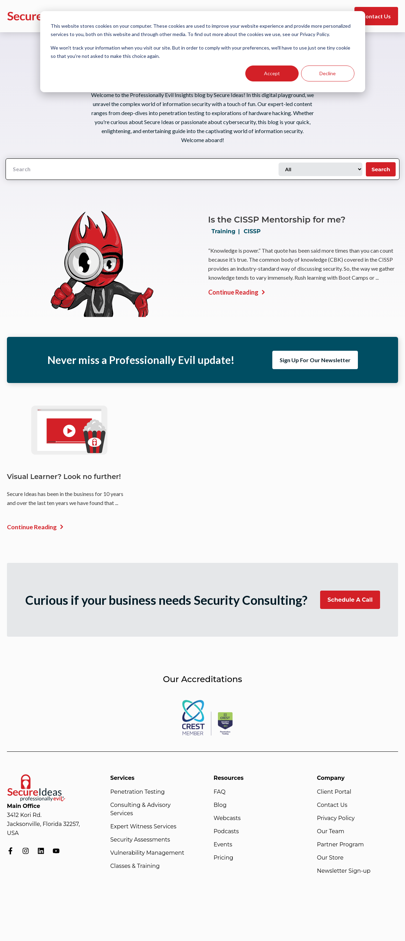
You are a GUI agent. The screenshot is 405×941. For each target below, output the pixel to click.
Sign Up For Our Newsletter (315, 360)
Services (122, 778)
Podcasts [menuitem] (226, 831)
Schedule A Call (349, 599)
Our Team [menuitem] (330, 831)
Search (380, 169)
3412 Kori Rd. (24, 815)
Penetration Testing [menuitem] (137, 791)
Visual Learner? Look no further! (64, 476)
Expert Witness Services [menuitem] (143, 826)
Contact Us (376, 16)
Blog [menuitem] (220, 805)
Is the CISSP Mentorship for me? (277, 220)
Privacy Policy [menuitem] (336, 818)
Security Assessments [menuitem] (140, 839)
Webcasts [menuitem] (227, 818)
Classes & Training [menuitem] (135, 866)
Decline (327, 73)
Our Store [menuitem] (330, 857)
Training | (227, 231)
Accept (272, 73)
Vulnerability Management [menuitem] (147, 852)
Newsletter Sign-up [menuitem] (344, 871)
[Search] (142, 169)
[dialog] (202, 51)
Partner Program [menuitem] (340, 844)
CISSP (252, 231)
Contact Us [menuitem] (332, 805)
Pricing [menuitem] (224, 857)
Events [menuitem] (223, 844)
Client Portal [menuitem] (334, 791)
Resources (229, 778)
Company (331, 778)
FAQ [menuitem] (220, 791)
